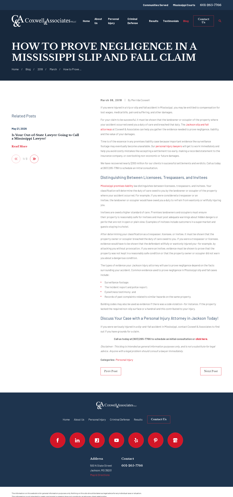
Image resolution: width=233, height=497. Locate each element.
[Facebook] (57, 440)
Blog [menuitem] (186, 20)
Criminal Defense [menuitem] (133, 21)
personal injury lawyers (169, 146)
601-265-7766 (210, 5)
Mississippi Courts (184, 5)
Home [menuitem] (86, 20)
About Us (79, 419)
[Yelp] (136, 440)
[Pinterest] (155, 440)
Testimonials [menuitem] (171, 20)
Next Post (211, 371)
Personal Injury (124, 359)
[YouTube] (116, 440)
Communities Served (155, 5)
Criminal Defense (120, 419)
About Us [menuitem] (98, 21)
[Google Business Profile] (175, 440)
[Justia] (97, 440)
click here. (201, 338)
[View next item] (34, 159)
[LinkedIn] (77, 440)
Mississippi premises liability (117, 185)
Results (138, 419)
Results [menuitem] (153, 20)
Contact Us (203, 21)
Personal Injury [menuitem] (113, 21)
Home (66, 419)
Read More (19, 146)
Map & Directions (100, 474)
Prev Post (110, 371)
